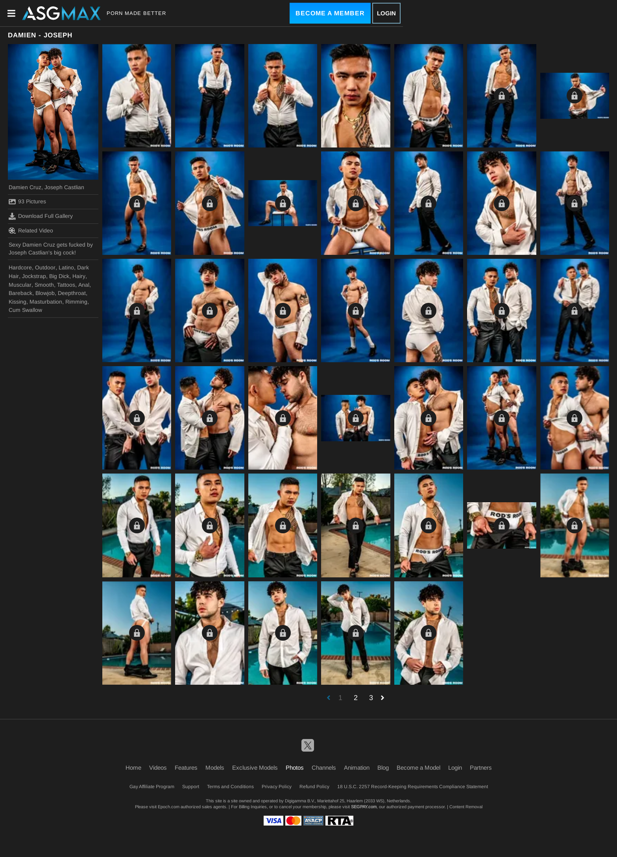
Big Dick (59, 276)
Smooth (44, 285)
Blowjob (45, 293)
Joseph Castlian (64, 187)
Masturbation (46, 302)
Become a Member (330, 13)
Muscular (20, 285)
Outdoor (45, 267)
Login (386, 13)
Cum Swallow (25, 310)
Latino (66, 267)
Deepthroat (72, 293)
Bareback (20, 293)
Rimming (76, 302)
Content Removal (465, 806)
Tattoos (66, 285)
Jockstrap (34, 276)
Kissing (17, 302)
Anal (83, 285)
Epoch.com (168, 806)
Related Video (31, 230)
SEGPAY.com (364, 806)
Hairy (78, 276)
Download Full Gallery (41, 216)
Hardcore (20, 267)
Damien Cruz (25, 187)
